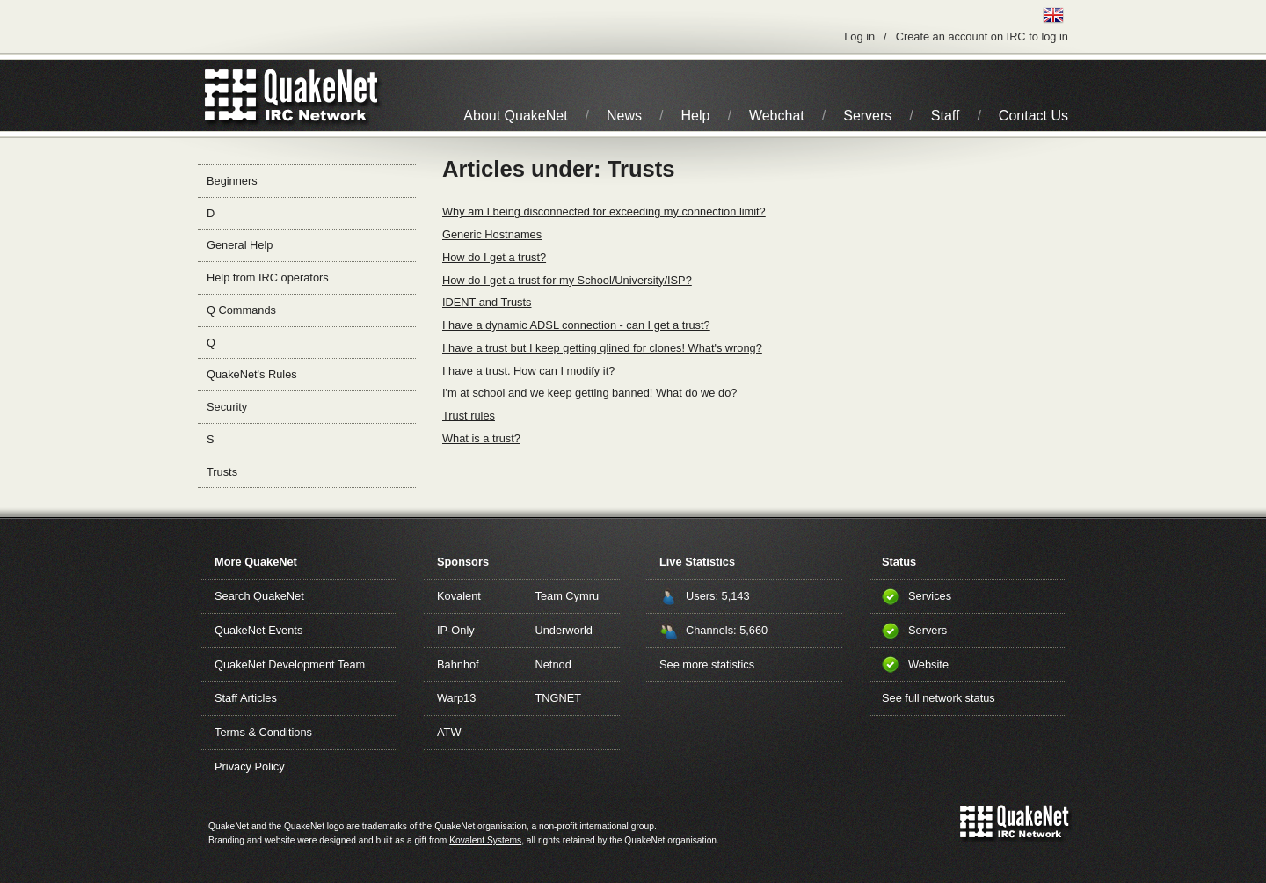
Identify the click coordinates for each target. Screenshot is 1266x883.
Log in (859, 36)
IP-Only (456, 630)
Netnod (553, 664)
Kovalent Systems (485, 840)
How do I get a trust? (494, 257)
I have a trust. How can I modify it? (528, 370)
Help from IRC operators (268, 277)
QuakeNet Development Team (290, 664)
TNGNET (558, 697)
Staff (945, 115)
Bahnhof (458, 664)
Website (928, 664)
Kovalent (459, 595)
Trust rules (468, 415)
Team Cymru (567, 595)
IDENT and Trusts (486, 302)
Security (227, 406)
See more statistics (706, 664)
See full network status (938, 697)
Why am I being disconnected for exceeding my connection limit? (604, 211)
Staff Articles (246, 697)
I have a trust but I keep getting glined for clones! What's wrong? (602, 347)
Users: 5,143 (718, 595)
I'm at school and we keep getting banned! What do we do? (589, 392)
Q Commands (241, 310)
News (624, 115)
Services (929, 595)
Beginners (232, 180)
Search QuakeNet (259, 595)
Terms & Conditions (263, 732)
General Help (240, 245)
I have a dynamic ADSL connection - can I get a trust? (576, 325)
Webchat (776, 115)
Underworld (564, 630)
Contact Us (1033, 115)
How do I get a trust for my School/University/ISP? (567, 280)
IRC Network (323, 95)
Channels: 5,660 (727, 630)
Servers (867, 115)
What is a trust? (481, 438)
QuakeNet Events (258, 630)
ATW (449, 732)
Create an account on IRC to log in (982, 36)
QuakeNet (231, 95)
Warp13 (456, 697)
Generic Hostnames (492, 234)
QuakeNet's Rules (252, 374)
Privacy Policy (250, 766)
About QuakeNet (515, 115)
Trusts (222, 471)
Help (695, 115)
